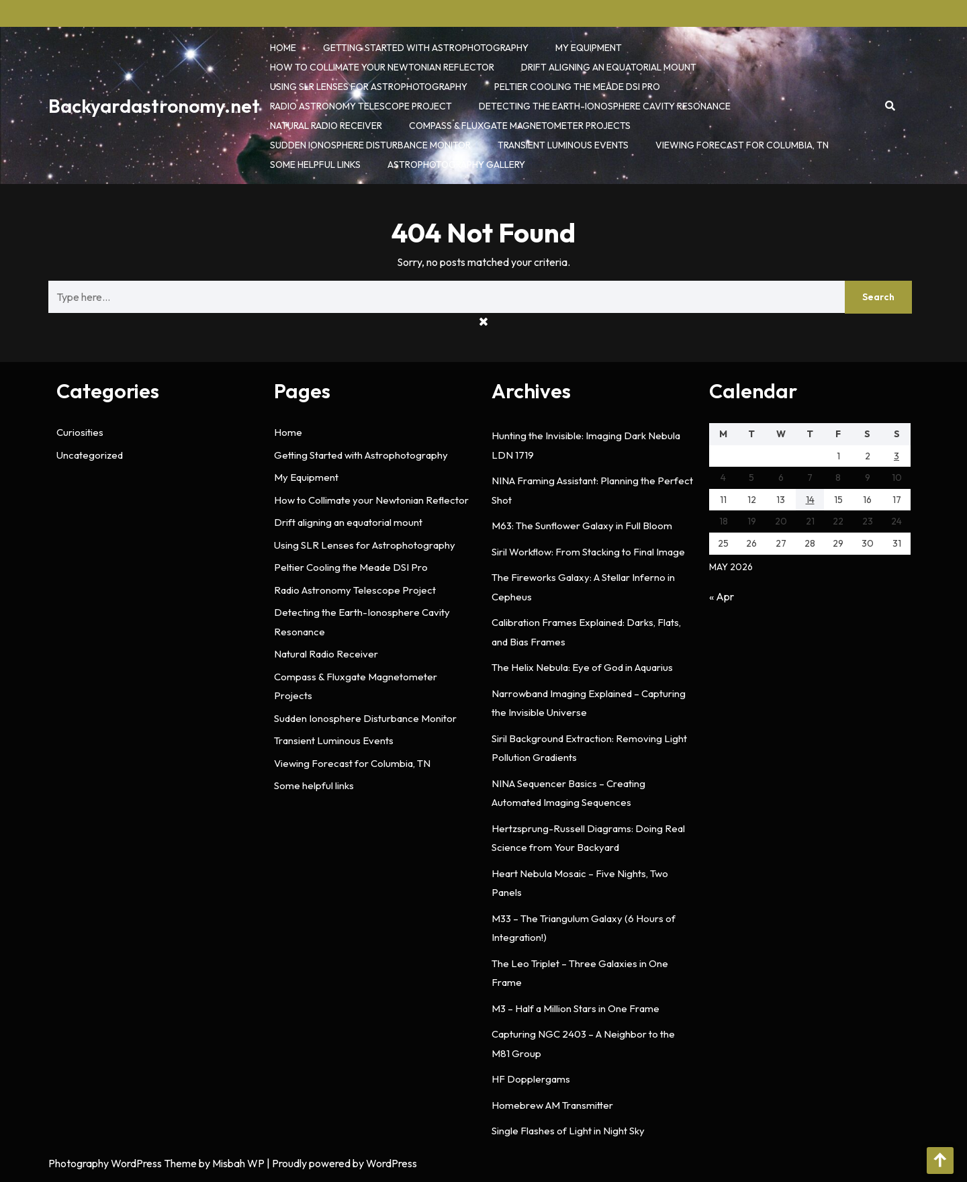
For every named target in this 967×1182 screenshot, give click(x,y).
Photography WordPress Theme (122, 1163)
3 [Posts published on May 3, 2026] (896, 456)
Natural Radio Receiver (326, 126)
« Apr (721, 596)
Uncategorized (89, 455)
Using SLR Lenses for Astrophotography (368, 87)
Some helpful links (315, 164)
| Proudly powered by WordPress (342, 1163)
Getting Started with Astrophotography (425, 48)
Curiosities (79, 432)
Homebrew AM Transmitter (552, 1105)
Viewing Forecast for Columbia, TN (742, 145)
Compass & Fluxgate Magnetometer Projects (520, 126)
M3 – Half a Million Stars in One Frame (575, 1008)
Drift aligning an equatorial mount (608, 67)
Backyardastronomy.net (154, 106)
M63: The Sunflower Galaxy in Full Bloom (582, 525)
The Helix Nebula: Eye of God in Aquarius (582, 667)
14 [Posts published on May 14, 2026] (810, 500)
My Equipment (588, 48)
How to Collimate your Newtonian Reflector (382, 67)
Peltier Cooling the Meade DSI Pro (577, 87)
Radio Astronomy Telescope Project (361, 106)
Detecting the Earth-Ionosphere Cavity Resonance (605, 106)
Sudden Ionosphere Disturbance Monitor (370, 145)
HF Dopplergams (531, 1079)
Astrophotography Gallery (456, 164)
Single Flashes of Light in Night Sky (568, 1130)
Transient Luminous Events (563, 145)
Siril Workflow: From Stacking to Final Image (588, 551)
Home (283, 48)
